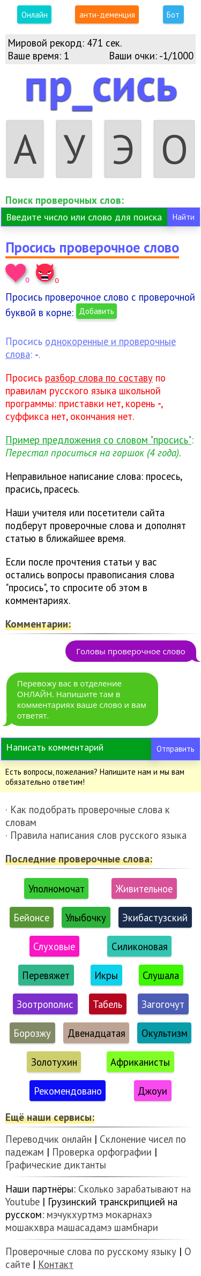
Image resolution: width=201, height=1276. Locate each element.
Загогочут (163, 1004)
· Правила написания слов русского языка (96, 835)
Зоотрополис (45, 1004)
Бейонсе (31, 917)
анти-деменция (107, 15)
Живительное (144, 888)
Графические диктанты (55, 1164)
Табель (107, 1004)
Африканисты (140, 1062)
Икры (106, 975)
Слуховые (54, 946)
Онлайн (34, 15)
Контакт (55, 1264)
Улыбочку (85, 917)
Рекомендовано (68, 1090)
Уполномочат (56, 888)
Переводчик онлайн (48, 1139)
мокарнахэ (129, 1214)
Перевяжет (46, 975)
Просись (79, 377)
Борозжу (32, 1033)
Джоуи (152, 1090)
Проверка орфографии (102, 1151)
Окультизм (165, 1033)
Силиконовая (139, 946)
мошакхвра (29, 1227)
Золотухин (54, 1062)
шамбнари (136, 1227)
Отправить (176, 749)
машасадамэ (84, 1227)
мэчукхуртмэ (75, 1214)
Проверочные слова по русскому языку (90, 1251)
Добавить (96, 311)
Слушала (161, 975)
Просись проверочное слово (92, 247)
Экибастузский (155, 917)
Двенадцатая (96, 1033)
